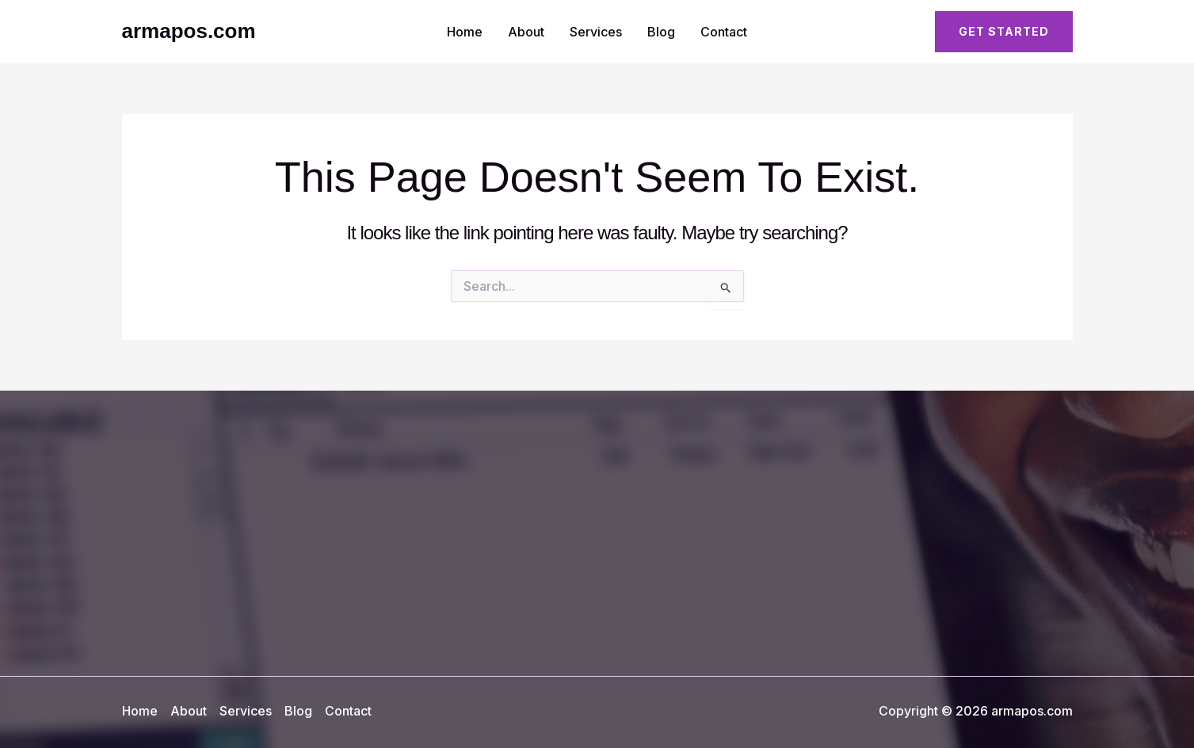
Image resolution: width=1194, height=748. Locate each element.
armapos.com (189, 31)
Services (596, 32)
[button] (1004, 31)
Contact (723, 32)
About (526, 32)
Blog (661, 32)
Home (465, 32)
